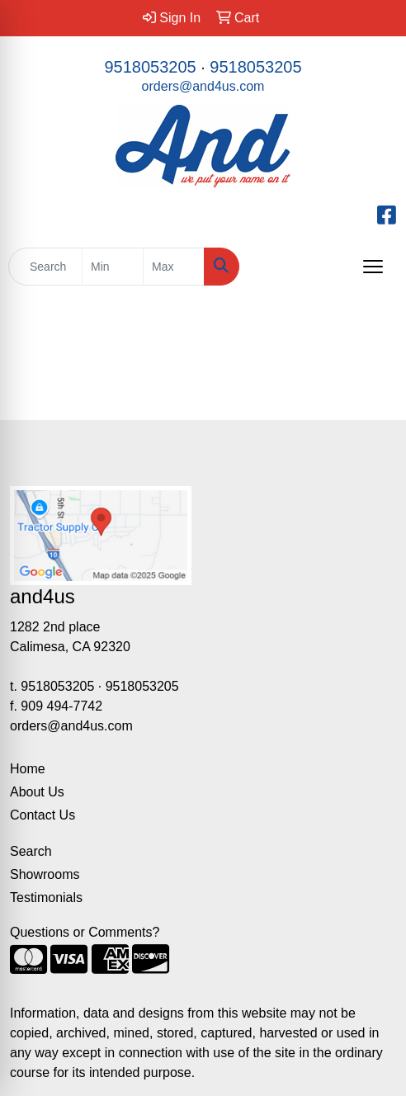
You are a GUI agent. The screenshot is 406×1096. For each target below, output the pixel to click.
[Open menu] (372, 266)
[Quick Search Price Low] (113, 267)
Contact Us (42, 815)
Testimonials (46, 897)
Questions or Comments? (84, 932)
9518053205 (150, 67)
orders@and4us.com (203, 86)
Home (27, 769)
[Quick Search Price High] (174, 267)
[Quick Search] (45, 267)
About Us (37, 792)
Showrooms (44, 874)
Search (31, 851)
